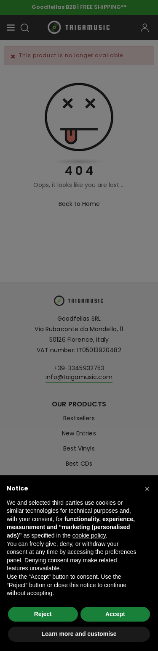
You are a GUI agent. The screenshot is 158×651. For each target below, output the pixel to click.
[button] (147, 488)
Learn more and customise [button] (78, 633)
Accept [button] (115, 614)
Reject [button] (43, 614)
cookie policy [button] (89, 535)
